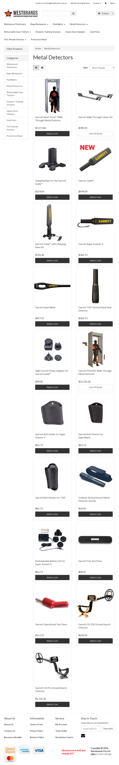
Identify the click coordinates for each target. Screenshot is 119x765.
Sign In (112, 3)
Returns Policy (37, 737)
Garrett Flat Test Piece (90, 561)
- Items (103, 13)
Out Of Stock (95, 133)
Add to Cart (52, 133)
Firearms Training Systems (48, 31)
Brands (97, 3)
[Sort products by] (102, 67)
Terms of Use (36, 724)
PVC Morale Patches (15, 39)
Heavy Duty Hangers (75, 31)
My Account (61, 724)
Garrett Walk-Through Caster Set (95, 117)
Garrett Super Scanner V (90, 244)
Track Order (61, 730)
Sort (85, 67)
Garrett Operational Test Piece (51, 624)
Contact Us (9, 730)
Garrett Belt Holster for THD (50, 497)
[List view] (42, 67)
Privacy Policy (36, 730)
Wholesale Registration (80, 3)
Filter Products (14, 48)
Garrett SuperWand (45, 307)
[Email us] (83, 735)
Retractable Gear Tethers (17, 31)
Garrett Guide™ (86, 180)
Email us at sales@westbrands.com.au (51, 3)
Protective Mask (39, 39)
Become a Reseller (13, 737)
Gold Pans (95, 31)
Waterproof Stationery (15, 24)
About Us (8, 724)
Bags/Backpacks (39, 24)
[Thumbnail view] (36, 67)
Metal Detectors (79, 24)
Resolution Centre (64, 737)
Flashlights (59, 24)
